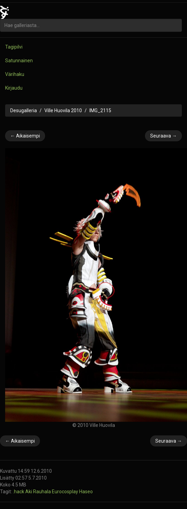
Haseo (86, 491)
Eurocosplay (65, 491)
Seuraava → (163, 136)
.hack (19, 491)
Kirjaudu (14, 88)
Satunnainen (19, 60)
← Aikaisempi (25, 136)
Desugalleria (23, 110)
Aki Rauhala (38, 491)
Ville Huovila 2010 (63, 110)
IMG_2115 (100, 110)
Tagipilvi (14, 47)
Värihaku (14, 74)
